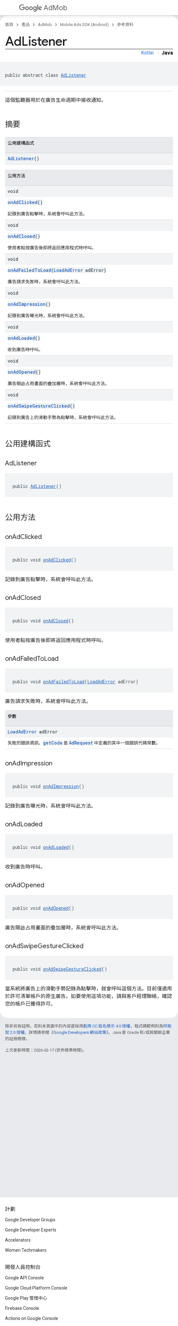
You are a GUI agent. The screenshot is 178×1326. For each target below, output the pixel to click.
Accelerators (18, 1240)
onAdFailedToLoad (29, 270)
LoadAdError (68, 270)
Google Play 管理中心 (26, 1298)
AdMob (43, 7)
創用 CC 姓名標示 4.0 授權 (106, 1026)
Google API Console (24, 1277)
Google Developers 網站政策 (79, 1032)
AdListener (73, 75)
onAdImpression (27, 304)
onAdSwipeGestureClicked (39, 406)
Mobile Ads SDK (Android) (84, 24)
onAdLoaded (21, 338)
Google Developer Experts (30, 1229)
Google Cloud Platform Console (36, 1287)
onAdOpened (22, 372)
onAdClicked (23, 202)
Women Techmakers (25, 1250)
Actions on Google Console (31, 1318)
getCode (53, 743)
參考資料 (125, 24)
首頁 (9, 24)
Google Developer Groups (30, 1219)
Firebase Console (22, 1308)
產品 (25, 24)
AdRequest (81, 743)
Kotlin (147, 53)
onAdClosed (21, 236)
